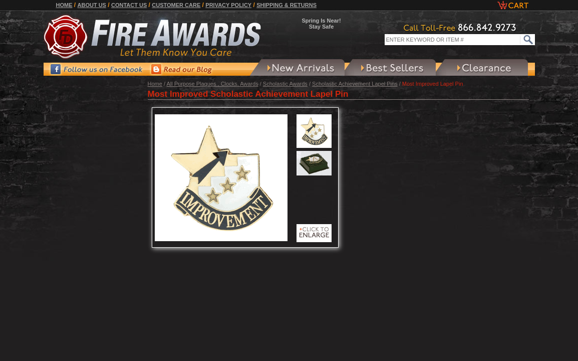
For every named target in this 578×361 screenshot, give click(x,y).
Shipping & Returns (286, 5)
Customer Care (176, 5)
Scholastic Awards (285, 84)
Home (64, 5)
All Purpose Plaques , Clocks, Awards (212, 84)
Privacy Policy (228, 5)
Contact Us (129, 5)
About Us (92, 5)
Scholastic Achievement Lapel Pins (355, 84)
